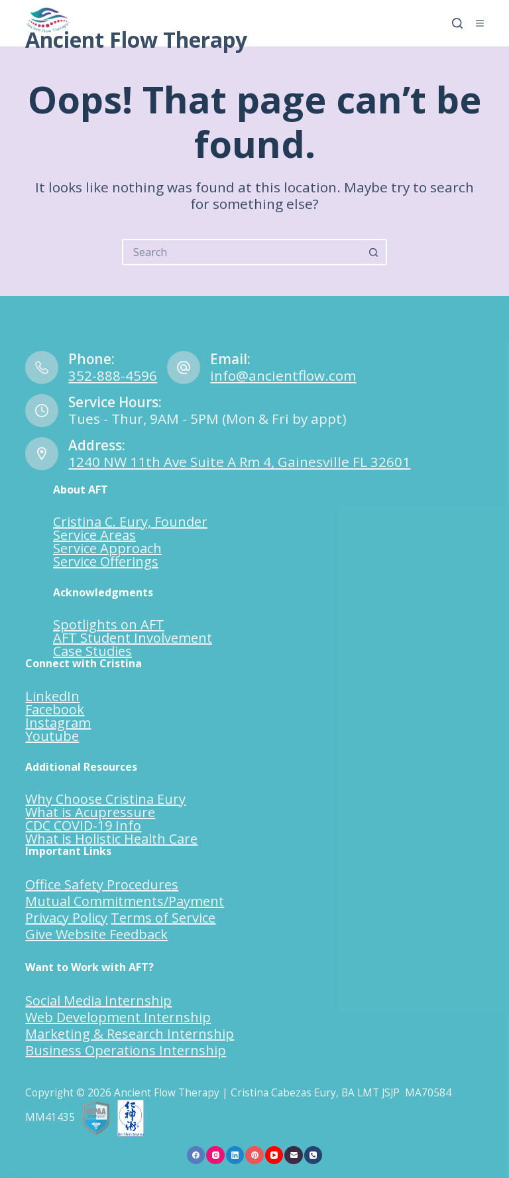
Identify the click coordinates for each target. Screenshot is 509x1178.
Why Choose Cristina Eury (105, 799)
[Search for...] (241, 252)
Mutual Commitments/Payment (124, 901)
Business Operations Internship (125, 1050)
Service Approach (107, 548)
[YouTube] (274, 1155)
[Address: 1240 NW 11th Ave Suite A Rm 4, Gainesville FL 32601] (41, 453)
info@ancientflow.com (283, 375)
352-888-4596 (112, 375)
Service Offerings (105, 561)
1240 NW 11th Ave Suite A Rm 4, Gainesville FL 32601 (239, 461)
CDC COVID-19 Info (83, 825)
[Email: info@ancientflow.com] (183, 367)
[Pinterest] (254, 1155)
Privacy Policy (66, 918)
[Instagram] (215, 1155)
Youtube (52, 736)
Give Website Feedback (96, 934)
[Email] (293, 1155)
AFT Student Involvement (132, 638)
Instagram (58, 723)
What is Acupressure (90, 812)
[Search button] (374, 252)
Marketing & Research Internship (129, 1034)
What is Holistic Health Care (111, 839)
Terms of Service (163, 918)
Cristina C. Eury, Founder (130, 522)
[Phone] (313, 1155)
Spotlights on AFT (108, 624)
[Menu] (480, 23)
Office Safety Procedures (101, 884)
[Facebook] (196, 1155)
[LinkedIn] (235, 1155)
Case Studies (92, 651)
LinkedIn (52, 696)
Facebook (54, 709)
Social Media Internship (98, 1001)
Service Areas (94, 535)
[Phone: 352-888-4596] (41, 367)
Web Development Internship (118, 1017)
